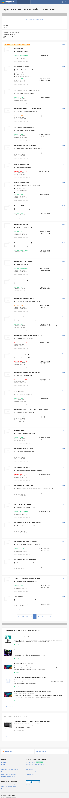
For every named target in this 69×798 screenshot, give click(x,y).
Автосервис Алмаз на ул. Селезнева (27, 90)
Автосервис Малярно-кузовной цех (27, 372)
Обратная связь (30, 774)
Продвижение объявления (34, 771)
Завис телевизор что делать (23, 636)
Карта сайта (4, 771)
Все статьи (11, 737)
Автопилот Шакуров (21, 66)
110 (46, 616)
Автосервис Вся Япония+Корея (25, 541)
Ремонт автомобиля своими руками (27, 578)
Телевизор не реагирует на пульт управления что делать (32, 691)
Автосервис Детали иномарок (25, 145)
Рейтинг (28, 767)
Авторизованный (10, 34)
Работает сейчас (10, 36)
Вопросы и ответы (37, 2)
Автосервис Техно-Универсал (24, 261)
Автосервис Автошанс (22, 467)
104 (23, 616)
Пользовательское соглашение (10, 767)
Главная (3, 762)
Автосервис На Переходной (24, 127)
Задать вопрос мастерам (8, 786)
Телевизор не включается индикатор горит (28, 650)
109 (42, 616)
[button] (46, 2)
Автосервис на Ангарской (23, 448)
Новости (3, 764)
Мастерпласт (18, 596)
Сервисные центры (8, 7)
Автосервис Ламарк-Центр (23, 298)
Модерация (29, 769)
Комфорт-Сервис (20, 430)
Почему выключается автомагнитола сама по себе (30, 677)
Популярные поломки (8, 776)
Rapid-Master (18, 48)
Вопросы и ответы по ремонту (10, 784)
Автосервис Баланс (21, 224)
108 (38, 616)
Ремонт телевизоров (21, 182)
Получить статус (30, 762)
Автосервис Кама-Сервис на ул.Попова (28, 335)
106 (31, 616)
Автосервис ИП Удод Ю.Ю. (23, 485)
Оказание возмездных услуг (10, 769)
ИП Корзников (19, 391)
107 (34, 616)
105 (27, 616)
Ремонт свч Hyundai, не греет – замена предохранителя (32, 721)
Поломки (4, 789)
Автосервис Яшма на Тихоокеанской (27, 108)
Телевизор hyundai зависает (23, 663)
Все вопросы (11, 707)
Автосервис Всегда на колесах (25, 317)
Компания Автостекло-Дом (24, 243)
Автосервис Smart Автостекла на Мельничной (31, 409)
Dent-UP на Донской (21, 164)
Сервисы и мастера (23, 2)
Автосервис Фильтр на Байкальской (27, 522)
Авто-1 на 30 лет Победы (23, 504)
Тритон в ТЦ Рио (20, 206)
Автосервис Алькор (21, 280)
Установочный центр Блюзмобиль (26, 354)
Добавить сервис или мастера (35, 764)
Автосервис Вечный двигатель (25, 559)
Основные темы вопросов (9, 774)
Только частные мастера (12, 32)
